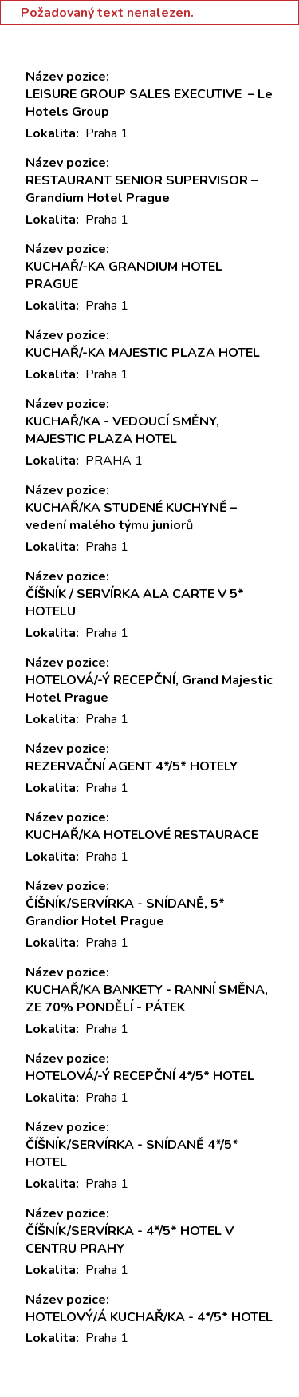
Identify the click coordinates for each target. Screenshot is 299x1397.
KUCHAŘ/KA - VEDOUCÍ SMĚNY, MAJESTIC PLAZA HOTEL (122, 430)
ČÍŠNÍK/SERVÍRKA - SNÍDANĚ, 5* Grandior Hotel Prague (125, 912)
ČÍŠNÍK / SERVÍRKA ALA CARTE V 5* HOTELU (135, 602)
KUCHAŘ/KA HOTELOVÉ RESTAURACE (142, 835)
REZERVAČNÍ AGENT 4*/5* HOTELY (132, 766)
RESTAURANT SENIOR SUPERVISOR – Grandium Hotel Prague (142, 189)
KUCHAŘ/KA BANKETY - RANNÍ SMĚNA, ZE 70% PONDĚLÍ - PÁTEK (147, 998)
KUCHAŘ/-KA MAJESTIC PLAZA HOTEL (143, 353)
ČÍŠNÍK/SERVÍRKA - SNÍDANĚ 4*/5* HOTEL (132, 1153)
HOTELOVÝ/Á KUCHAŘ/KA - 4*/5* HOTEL (149, 1317)
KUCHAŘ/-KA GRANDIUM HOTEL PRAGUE (124, 275)
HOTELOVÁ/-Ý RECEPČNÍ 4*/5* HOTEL (140, 1076)
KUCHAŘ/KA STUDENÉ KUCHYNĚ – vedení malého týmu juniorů (131, 516)
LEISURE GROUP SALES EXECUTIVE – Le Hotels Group (149, 103)
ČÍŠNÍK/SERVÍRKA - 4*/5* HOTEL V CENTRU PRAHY (130, 1239)
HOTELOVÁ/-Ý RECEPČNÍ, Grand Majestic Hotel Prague (149, 688)
